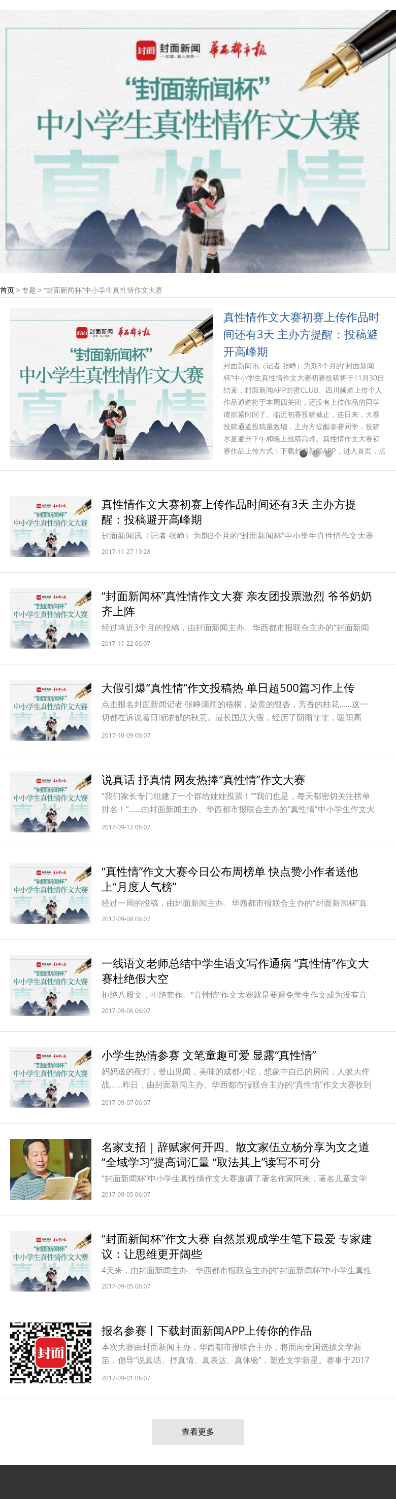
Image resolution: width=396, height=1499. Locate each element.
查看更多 (198, 1431)
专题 (29, 290)
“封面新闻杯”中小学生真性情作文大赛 (103, 290)
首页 (7, 290)
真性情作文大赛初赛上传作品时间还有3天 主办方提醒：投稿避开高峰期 (301, 334)
